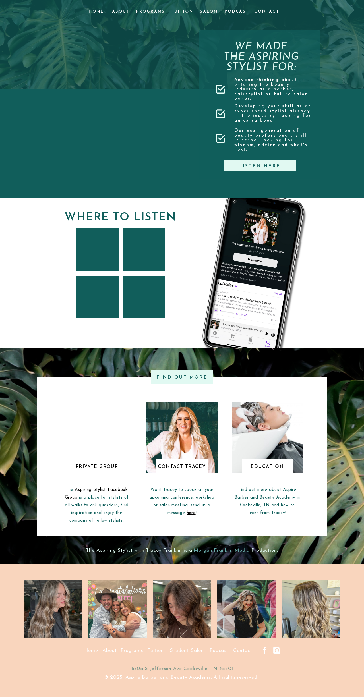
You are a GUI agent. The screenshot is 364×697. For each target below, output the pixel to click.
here (191, 513)
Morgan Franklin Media (222, 550)
